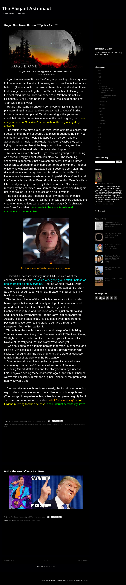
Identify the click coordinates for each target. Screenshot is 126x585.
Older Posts (83, 560)
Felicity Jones (39, 424)
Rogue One (77, 424)
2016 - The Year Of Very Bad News (24, 471)
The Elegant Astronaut (26, 8)
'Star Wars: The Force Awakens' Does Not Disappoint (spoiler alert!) (112, 259)
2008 (100, 150)
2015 (100, 128)
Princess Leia (68, 424)
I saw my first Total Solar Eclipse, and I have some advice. (113, 235)
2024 (100, 71)
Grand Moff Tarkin (50, 424)
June (101, 114)
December (103, 86)
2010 (100, 143)
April (101, 117)
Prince (33, 520)
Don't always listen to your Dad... (112, 268)
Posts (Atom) (50, 566)
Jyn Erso (60, 424)
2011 (100, 140)
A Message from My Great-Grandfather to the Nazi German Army (113, 224)
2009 (100, 147)
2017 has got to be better (21, 520)
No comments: (41, 421)
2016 (10, 520)
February (102, 121)
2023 (100, 74)
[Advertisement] (45, 445)
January (102, 124)
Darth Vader (24, 424)
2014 (100, 131)
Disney (31, 424)
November (103, 102)
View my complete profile (104, 204)
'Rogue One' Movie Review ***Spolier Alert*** (31, 25)
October (102, 105)
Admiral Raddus (14, 424)
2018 (100, 77)
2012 (100, 137)
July (101, 111)
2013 (100, 134)
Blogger (85, 580)
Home (46, 560)
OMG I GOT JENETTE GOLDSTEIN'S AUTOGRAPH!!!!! (113, 247)
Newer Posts (9, 560)
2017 (100, 80)
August (102, 108)
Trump (38, 520)
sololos (71, 580)
